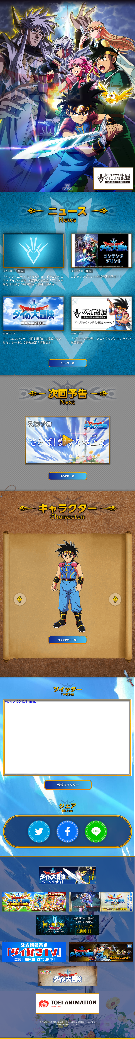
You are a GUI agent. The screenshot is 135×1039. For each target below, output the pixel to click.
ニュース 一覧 (67, 363)
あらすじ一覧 (67, 476)
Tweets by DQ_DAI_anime (19, 701)
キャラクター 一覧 (67, 640)
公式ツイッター (67, 785)
